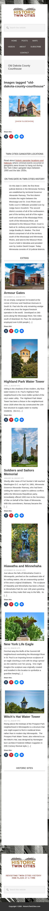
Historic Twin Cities (24, 12)
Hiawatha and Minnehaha (22, 566)
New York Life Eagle (19, 644)
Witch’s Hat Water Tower (22, 716)
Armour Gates (14, 293)
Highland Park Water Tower (24, 381)
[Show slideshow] (24, 121)
